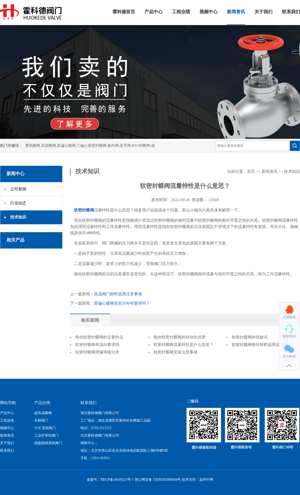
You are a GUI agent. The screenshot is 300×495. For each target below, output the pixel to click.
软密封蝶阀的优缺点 (250, 337)
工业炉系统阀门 (46, 436)
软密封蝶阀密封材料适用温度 (258, 345)
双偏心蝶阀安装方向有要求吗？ (122, 303)
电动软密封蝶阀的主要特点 (99, 337)
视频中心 (209, 12)
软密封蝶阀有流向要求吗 (97, 345)
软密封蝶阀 (84, 210)
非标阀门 (41, 421)
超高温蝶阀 (43, 413)
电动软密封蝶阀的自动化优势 (180, 337)
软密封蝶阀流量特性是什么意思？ (184, 345)
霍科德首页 (123, 12)
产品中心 (153, 12)
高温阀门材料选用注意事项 (118, 294)
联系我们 (291, 12)
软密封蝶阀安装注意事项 (176, 352)
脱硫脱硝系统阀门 (48, 443)
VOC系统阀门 (45, 428)
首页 (251, 172)
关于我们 (263, 12)
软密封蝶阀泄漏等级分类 (97, 352)
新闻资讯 (236, 12)
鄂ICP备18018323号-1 (117, 480)
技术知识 (292, 172)
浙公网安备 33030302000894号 (157, 480)
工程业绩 (181, 12)
